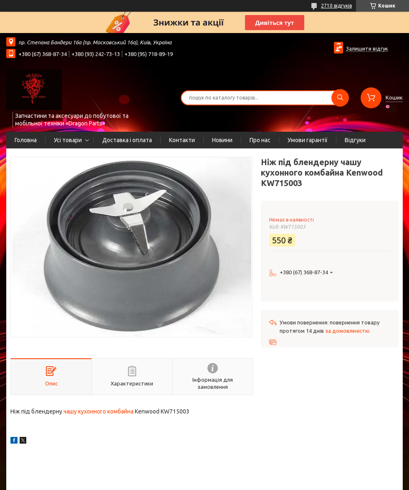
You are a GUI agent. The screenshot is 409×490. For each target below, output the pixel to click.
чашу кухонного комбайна (98, 411)
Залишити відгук (367, 48)
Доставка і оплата (127, 140)
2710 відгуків (336, 5)
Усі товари (68, 140)
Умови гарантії (308, 140)
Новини (222, 140)
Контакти (182, 140)
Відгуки (355, 140)
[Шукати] (340, 98)
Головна (26, 140)
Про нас (260, 140)
